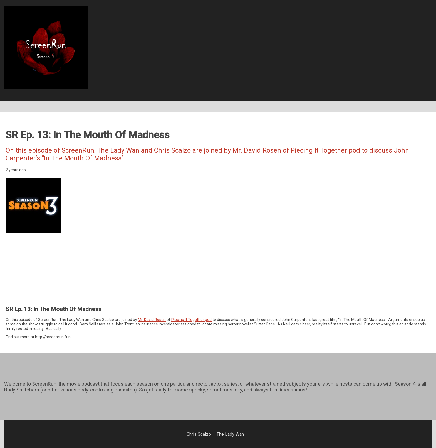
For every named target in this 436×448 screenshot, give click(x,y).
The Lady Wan (230, 434)
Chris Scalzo (199, 434)
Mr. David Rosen (152, 319)
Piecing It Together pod (191, 319)
